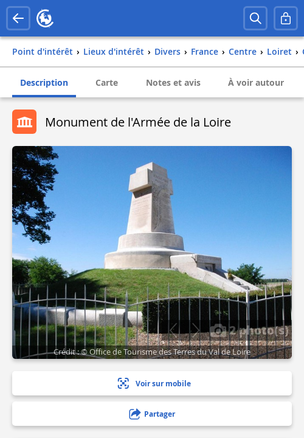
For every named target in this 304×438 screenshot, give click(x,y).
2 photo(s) (249, 329)
